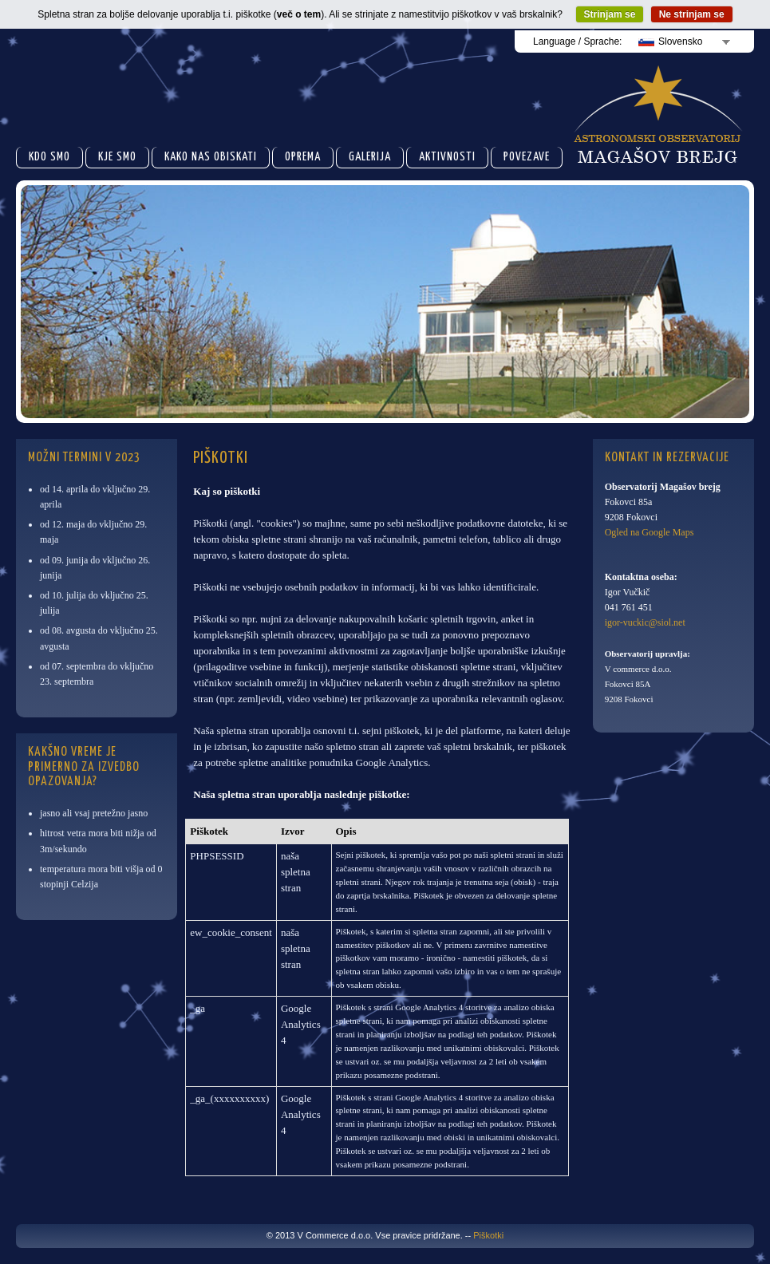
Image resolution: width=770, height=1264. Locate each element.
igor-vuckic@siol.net (645, 622)
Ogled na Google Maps (649, 532)
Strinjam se (610, 14)
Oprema (303, 157)
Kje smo (117, 157)
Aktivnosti (447, 157)
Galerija (370, 157)
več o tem (299, 14)
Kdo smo (49, 157)
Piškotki (488, 1235)
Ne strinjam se (692, 14)
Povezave (526, 157)
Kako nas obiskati (210, 157)
